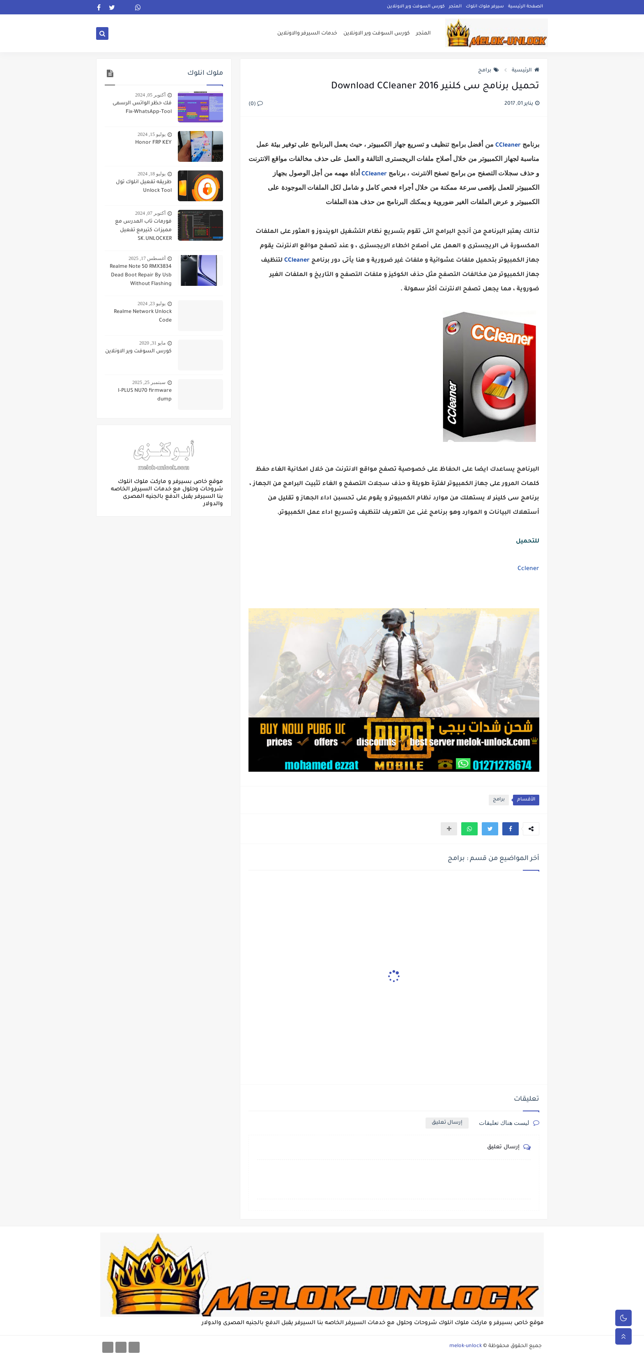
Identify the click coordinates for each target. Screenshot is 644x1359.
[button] (510, 828)
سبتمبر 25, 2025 (149, 382)
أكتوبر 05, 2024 (150, 95)
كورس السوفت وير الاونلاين (416, 6)
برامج (488, 71)
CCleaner (507, 146)
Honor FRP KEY (153, 143)
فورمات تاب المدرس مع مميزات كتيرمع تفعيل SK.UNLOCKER (143, 230)
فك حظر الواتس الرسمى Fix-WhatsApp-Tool (142, 108)
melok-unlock (465, 1346)
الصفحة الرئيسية (525, 6)
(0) (255, 104)
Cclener (528, 569)
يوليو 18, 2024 (152, 174)
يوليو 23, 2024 (152, 303)
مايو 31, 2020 (152, 343)
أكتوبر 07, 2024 (150, 213)
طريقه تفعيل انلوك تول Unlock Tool (144, 186)
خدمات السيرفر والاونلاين (307, 34)
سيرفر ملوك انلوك (485, 6)
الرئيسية (525, 71)
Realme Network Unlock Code (143, 316)
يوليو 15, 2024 (152, 134)
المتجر (455, 6)
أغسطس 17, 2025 (147, 258)
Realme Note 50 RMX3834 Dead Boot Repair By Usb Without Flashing (141, 275)
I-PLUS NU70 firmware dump (145, 395)
